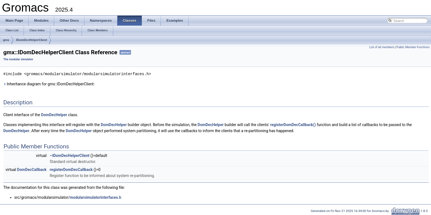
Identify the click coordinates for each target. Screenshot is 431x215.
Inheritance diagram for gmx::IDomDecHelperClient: (49, 83)
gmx (6, 40)
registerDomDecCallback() (293, 124)
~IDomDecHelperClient (70, 155)
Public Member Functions (413, 47)
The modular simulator (18, 59)
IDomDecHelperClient (31, 40)
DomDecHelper (54, 114)
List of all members (381, 47)
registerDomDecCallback (71, 169)
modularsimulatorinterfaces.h (95, 197)
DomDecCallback (31, 169)
